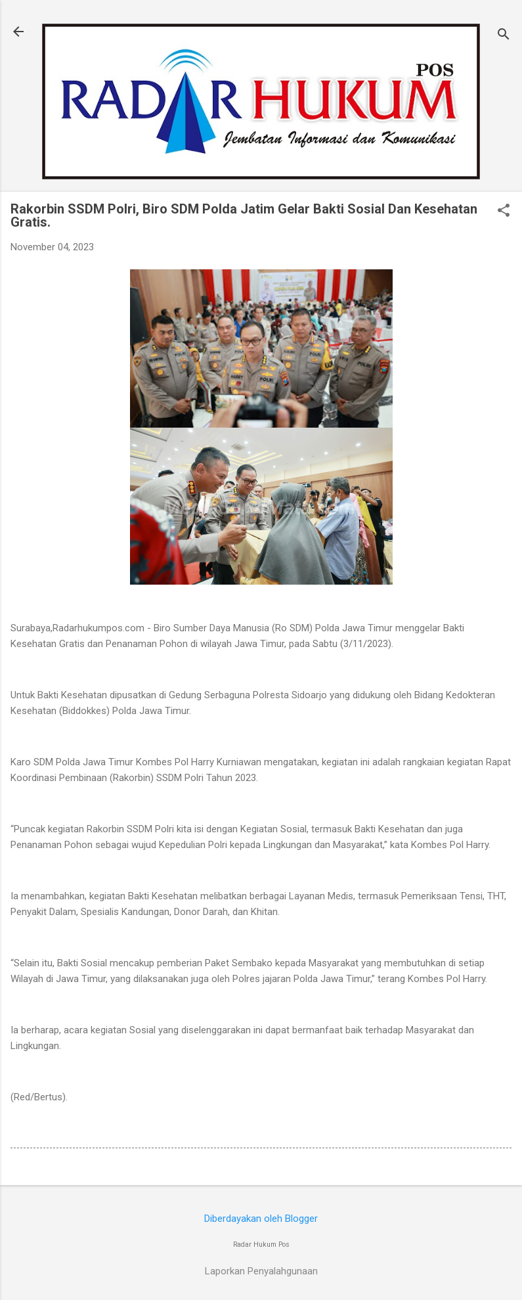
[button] (503, 211)
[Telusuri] (503, 36)
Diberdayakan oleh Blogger (261, 1218)
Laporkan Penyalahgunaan (261, 1271)
